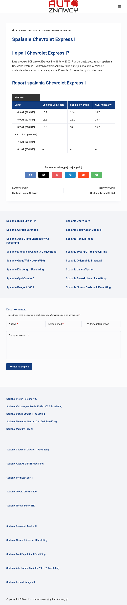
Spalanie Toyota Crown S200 (21, 491)
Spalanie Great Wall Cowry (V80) (25, 260)
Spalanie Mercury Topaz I (19, 429)
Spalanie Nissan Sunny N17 (20, 505)
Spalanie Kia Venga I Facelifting (25, 269)
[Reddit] (83, 175)
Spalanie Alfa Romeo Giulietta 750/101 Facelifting (32, 568)
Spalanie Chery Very (78, 220)
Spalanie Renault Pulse (79, 238)
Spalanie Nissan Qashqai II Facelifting (88, 287)
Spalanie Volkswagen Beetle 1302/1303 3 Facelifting (34, 406)
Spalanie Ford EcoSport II (19, 477)
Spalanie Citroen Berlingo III (22, 229)
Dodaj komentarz (19, 335)
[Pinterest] (57, 175)
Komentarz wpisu (19, 366)
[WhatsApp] (96, 175)
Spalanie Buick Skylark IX (21, 220)
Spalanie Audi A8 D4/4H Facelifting (24, 463)
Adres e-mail (56, 324)
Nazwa (13, 324)
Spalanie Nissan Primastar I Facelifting (26, 540)
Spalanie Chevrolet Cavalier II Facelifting (27, 449)
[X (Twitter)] (43, 175)
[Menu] (119, 6)
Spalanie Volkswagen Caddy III (84, 229)
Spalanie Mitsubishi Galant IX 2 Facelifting (31, 251)
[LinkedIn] (70, 175)
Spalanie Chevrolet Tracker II (21, 526)
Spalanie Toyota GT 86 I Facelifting (86, 251)
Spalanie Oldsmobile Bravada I (84, 260)
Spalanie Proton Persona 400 (21, 399)
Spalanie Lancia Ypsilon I (81, 269)
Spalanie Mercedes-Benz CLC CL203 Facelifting (31, 421)
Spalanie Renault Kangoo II (20, 582)
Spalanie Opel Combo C (20, 278)
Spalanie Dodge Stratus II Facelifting (25, 414)
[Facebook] (30, 175)
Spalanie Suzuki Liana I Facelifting (86, 278)
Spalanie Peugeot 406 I (20, 287)
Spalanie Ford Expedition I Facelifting (25, 554)
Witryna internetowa (98, 324)
